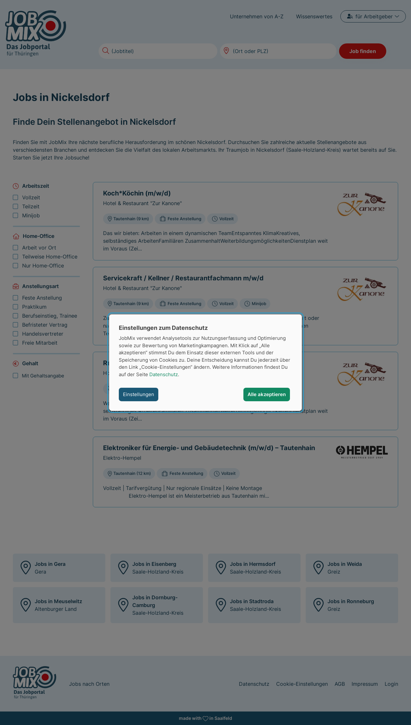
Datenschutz (163, 374)
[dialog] (205, 362)
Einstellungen (138, 394)
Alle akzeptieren (267, 394)
